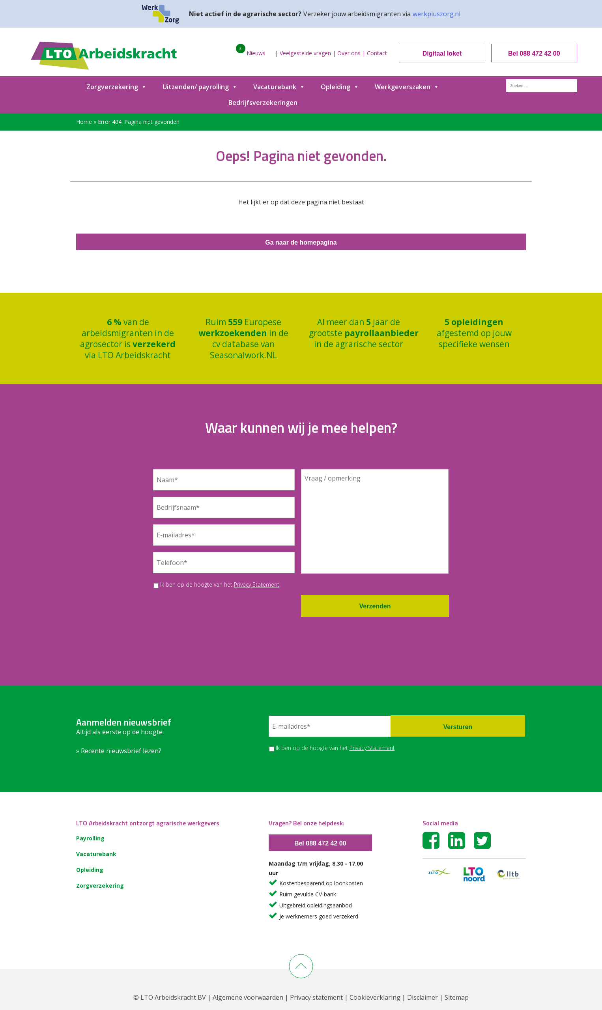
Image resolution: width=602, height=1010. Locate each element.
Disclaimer (422, 997)
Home (84, 121)
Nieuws (256, 53)
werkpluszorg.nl (436, 13)
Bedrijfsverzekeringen (262, 102)
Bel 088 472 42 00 (534, 53)
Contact (377, 53)
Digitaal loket (442, 53)
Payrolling (90, 838)
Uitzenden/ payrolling (200, 87)
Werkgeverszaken (407, 87)
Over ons (349, 53)
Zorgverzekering (116, 87)
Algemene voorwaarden (248, 997)
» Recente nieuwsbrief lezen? (118, 750)
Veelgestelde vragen (305, 53)
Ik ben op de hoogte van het (219, 584)
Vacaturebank (279, 87)
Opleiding (340, 87)
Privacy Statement (256, 584)
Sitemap (457, 997)
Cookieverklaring (375, 997)
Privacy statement (316, 997)
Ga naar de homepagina (301, 242)
